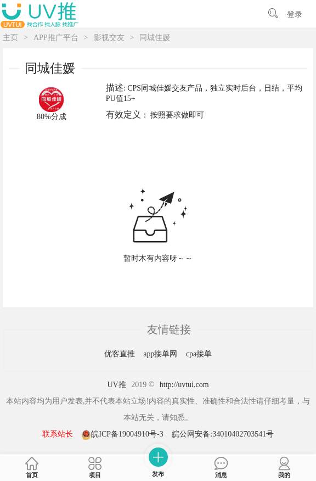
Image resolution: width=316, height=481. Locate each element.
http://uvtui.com (184, 385)
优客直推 (120, 354)
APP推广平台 (55, 37)
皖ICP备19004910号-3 (123, 434)
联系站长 (57, 434)
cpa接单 (199, 354)
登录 (294, 14)
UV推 (116, 385)
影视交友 (109, 37)
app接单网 (161, 354)
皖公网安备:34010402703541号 (223, 434)
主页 (10, 37)
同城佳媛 (154, 37)
